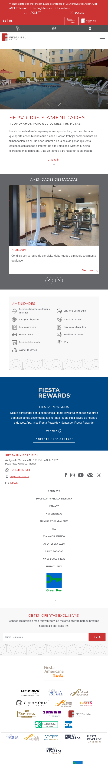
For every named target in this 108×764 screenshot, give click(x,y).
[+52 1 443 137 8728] (17, 470)
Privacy (54, 506)
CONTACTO (54, 491)
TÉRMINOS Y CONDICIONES (54, 521)
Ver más (90, 270)
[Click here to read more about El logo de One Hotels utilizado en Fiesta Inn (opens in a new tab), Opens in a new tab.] (69, 724)
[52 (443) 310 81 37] (17, 477)
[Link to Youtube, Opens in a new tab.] (81, 475)
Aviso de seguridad (54, 559)
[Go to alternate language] (32, 12)
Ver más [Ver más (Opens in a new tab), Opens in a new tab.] (54, 431)
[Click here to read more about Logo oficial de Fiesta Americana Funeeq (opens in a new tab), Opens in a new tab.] (86, 703)
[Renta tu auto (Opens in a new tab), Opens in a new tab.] (18, 28)
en (11, 20)
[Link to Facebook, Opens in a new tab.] (66, 475)
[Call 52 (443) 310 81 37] (90, 28)
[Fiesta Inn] (88, 21)
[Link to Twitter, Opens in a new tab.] (99, 475)
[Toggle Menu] (102, 37)
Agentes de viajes (54, 544)
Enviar (97, 637)
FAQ (54, 529)
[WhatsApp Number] (54, 28)
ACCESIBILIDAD (54, 514)
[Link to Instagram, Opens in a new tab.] (72, 475)
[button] (48, 103)
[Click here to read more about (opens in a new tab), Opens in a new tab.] (54, 671)
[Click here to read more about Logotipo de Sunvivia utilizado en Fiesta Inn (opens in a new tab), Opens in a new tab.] (52, 713)
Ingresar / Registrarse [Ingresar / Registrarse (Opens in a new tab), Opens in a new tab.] (54, 439)
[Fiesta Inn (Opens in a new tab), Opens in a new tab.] (71, 21)
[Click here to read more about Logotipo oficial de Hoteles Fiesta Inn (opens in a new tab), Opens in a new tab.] (79, 713)
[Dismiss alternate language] (77, 12)
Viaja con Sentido (54, 536)
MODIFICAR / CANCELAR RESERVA (54, 499)
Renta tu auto (54, 566)
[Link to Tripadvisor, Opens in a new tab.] (90, 475)
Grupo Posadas (54, 551)
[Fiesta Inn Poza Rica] (14, 37)
